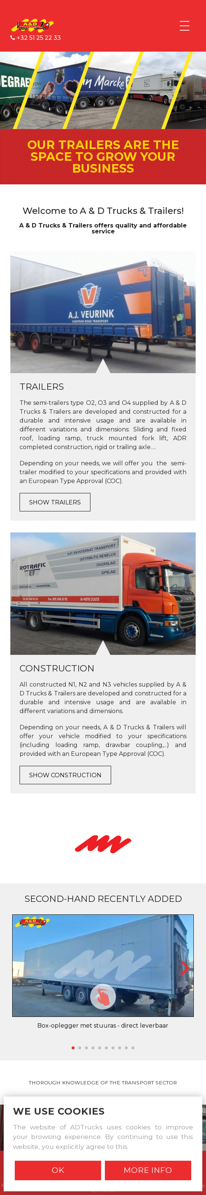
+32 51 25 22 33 (35, 37)
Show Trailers (55, 502)
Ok (58, 1170)
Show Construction (65, 775)
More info (148, 1170)
